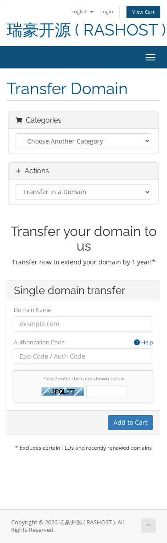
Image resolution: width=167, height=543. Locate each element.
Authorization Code (83, 342)
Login (106, 11)
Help (143, 342)
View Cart (143, 11)
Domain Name (32, 310)
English (82, 11)
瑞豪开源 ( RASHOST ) (86, 30)
